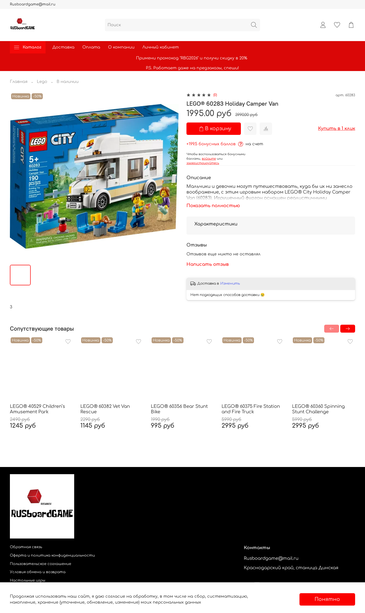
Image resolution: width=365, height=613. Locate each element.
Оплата (91, 47)
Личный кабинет (160, 47)
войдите (209, 158)
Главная (18, 81)
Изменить (230, 283)
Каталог (27, 47)
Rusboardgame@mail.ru (32, 4)
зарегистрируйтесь (202, 163)
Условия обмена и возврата (38, 572)
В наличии (68, 81)
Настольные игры (27, 580)
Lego (42, 81)
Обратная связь (26, 547)
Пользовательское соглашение (40, 564)
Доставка (63, 47)
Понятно (327, 599)
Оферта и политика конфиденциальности (52, 555)
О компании (121, 47)
